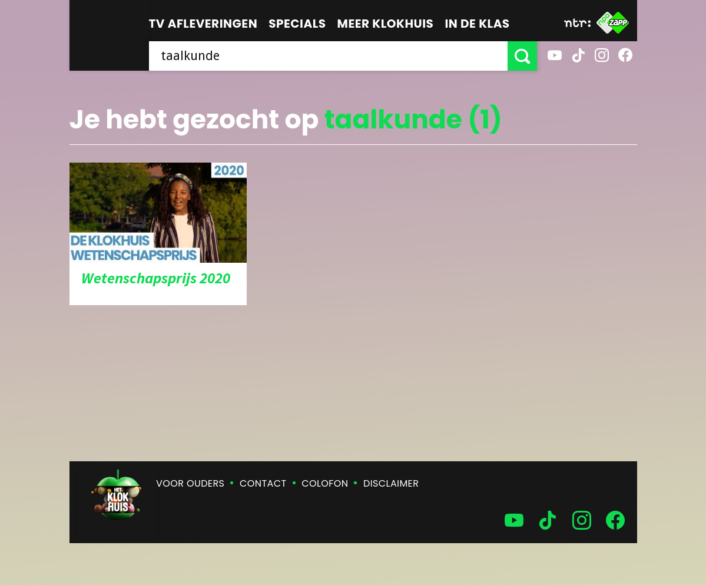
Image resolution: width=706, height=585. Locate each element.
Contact (263, 483)
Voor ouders (190, 483)
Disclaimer (391, 483)
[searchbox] (328, 56)
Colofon (324, 483)
